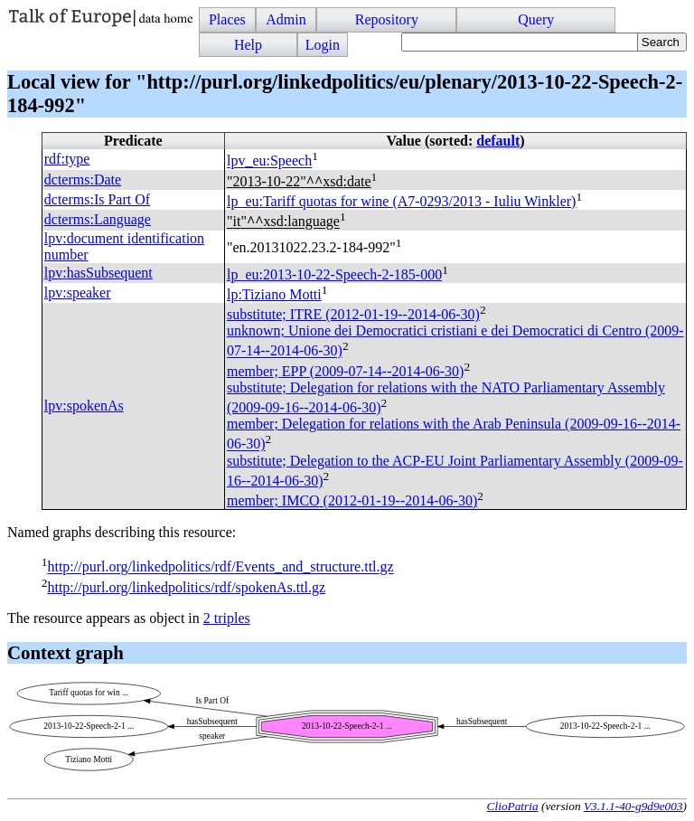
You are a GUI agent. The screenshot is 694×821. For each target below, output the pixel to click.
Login (322, 44)
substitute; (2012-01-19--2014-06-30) (353, 314)
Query (536, 19)
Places (227, 19)
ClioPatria (513, 806)
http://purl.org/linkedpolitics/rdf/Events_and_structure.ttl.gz (220, 567)
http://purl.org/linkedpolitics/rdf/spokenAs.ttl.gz (186, 587)
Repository (386, 19)
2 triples (226, 618)
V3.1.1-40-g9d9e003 (633, 806)
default (498, 140)
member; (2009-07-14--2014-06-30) (345, 371)
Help (248, 44)
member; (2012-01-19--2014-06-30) (352, 500)
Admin (285, 19)
